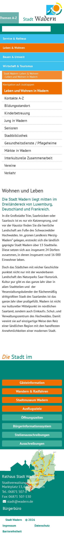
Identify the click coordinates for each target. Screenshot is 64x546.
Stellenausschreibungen (32, 435)
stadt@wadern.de (20, 501)
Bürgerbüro (12, 508)
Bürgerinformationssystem (32, 426)
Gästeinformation (32, 382)
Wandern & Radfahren (32, 391)
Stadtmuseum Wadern (32, 400)
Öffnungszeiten (32, 417)
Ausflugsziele (32, 408)
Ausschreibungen (32, 443)
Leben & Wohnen (29, 73)
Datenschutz (42, 525)
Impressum (9, 525)
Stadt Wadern (11, 73)
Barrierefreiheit (12, 531)
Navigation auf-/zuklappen (18, 84)
